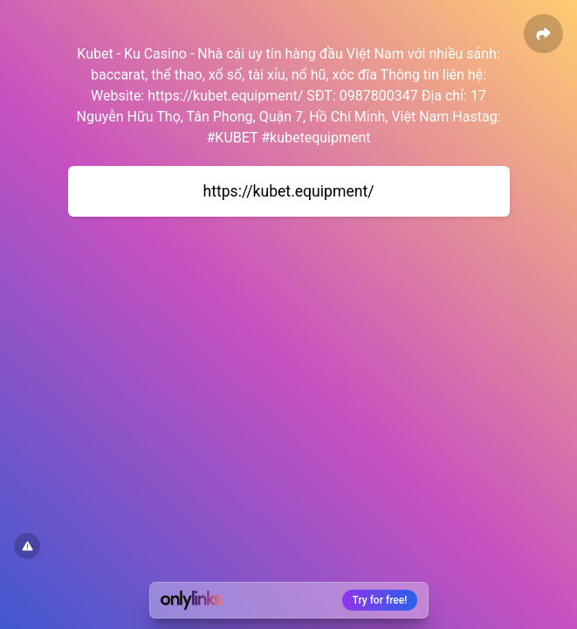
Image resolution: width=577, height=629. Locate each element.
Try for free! (380, 600)
